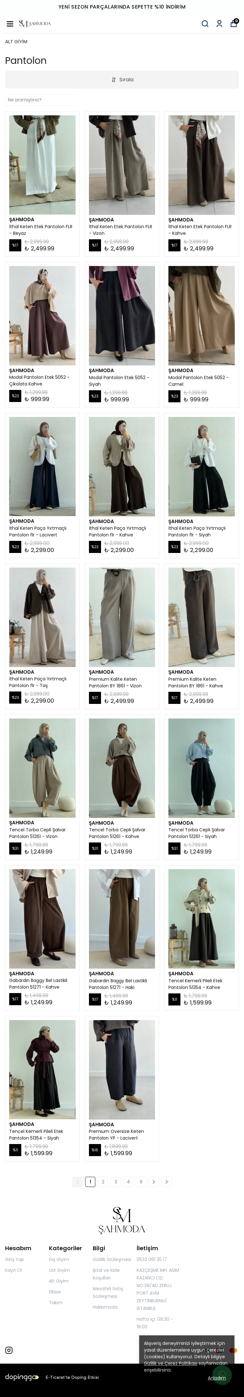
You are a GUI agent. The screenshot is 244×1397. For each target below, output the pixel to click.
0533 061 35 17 (152, 1259)
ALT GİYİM (16, 41)
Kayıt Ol (13, 1270)
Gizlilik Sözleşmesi (112, 1259)
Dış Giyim (59, 1259)
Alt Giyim (59, 1281)
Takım (56, 1302)
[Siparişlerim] (219, 24)
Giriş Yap (14, 1259)
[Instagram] (9, 1350)
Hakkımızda (105, 1307)
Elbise (55, 1292)
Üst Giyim (59, 1270)
